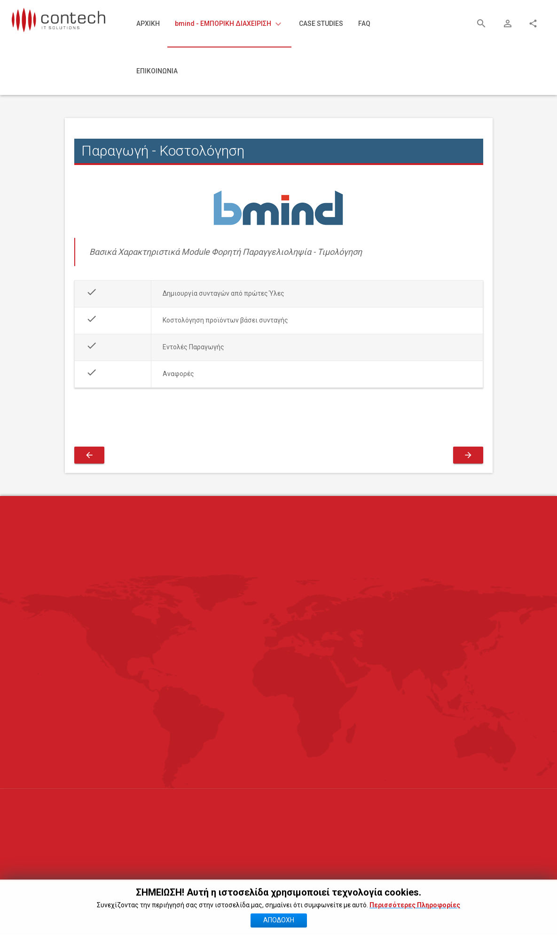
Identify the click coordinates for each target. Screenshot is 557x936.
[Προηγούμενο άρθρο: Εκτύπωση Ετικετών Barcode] (89, 455)
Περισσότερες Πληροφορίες (414, 920)
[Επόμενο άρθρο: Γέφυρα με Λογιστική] (468, 455)
